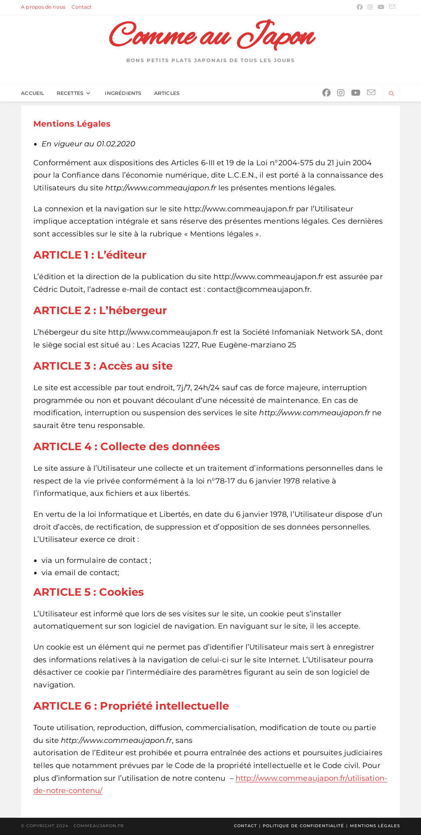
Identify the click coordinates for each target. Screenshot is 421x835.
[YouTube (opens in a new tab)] (381, 7)
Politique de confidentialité (303, 825)
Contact (82, 7)
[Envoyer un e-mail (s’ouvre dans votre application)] (391, 7)
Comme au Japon (210, 37)
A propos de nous (43, 7)
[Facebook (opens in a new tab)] (359, 7)
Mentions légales (375, 825)
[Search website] (391, 94)
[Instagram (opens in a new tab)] (370, 7)
